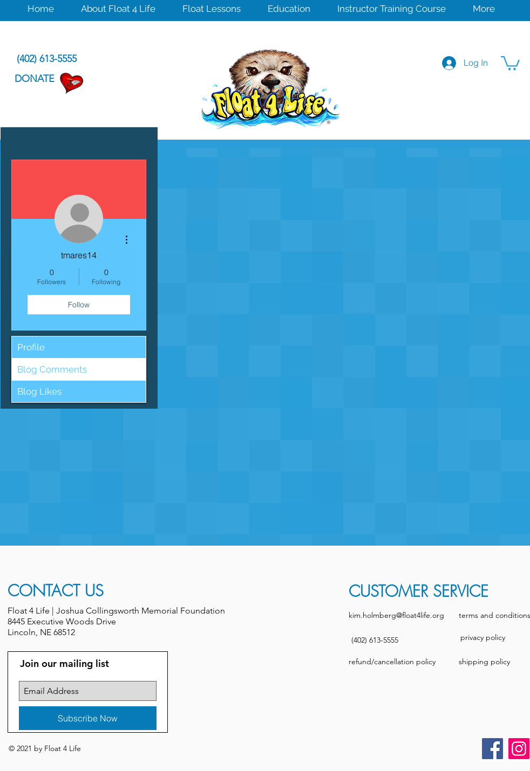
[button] (118, 8)
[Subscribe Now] (88, 718)
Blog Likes (39, 391)
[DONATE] (34, 79)
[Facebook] (492, 748)
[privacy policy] (482, 638)
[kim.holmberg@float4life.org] (396, 616)
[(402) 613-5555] (374, 640)
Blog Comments (52, 369)
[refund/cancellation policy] (392, 662)
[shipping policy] (484, 662)
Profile (31, 347)
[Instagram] (518, 748)
